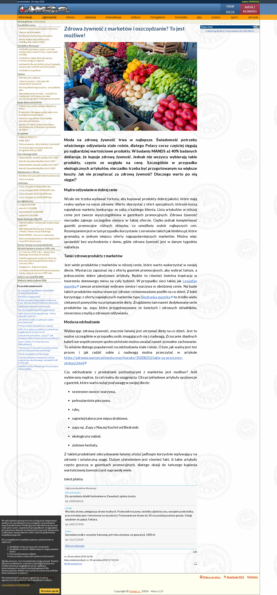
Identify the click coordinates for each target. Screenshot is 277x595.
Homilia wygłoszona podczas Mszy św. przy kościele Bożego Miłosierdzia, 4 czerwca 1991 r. (38, 261)
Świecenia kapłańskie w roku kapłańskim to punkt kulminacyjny (39, 239)
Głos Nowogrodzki (27, 154)
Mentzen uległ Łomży (29, 296)
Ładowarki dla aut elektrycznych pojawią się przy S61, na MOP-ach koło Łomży (39, 65)
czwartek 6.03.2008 (28, 215)
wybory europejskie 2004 (30, 276)
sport (234, 17)
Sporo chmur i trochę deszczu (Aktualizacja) (33, 342)
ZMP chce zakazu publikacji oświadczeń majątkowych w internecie (38, 330)
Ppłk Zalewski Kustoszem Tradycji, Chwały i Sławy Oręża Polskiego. (36, 230)
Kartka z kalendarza (250, 9)
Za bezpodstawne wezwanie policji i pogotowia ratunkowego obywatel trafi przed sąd (38, 360)
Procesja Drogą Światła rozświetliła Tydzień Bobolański (36, 291)
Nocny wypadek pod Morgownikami (36, 310)
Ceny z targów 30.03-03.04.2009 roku (37, 190)
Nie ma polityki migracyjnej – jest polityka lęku (39, 88)
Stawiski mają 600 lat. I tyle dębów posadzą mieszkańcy (35, 119)
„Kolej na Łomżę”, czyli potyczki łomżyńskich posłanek (34, 82)
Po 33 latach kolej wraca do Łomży (35, 36)
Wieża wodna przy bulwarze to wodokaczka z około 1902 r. (34, 40)
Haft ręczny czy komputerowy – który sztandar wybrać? (37, 314)
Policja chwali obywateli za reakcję (35, 325)
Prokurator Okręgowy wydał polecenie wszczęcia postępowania (38, 113)
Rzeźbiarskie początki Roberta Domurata (39, 175)
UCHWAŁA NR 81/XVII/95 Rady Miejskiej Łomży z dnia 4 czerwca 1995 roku (39, 271)
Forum (230, 6)
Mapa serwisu (210, 577)
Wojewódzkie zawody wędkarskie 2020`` (39, 157)
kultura (135, 17)
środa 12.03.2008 (27, 204)
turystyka (181, 17)
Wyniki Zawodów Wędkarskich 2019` (37, 161)
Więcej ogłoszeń (74, 545)
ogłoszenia (49, 17)
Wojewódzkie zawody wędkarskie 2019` (39, 164)
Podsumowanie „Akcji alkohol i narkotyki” (39, 144)
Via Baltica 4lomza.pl (28, 45)
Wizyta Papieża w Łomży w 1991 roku (36, 248)
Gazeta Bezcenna (27, 25)
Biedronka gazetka (155, 297)
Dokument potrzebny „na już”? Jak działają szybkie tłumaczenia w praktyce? (39, 336)
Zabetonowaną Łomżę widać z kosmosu (38, 28)
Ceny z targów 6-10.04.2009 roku (35, 186)
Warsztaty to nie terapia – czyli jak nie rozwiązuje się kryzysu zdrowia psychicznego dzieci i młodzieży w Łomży (39, 96)
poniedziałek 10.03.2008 (31, 211)
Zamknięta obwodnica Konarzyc (34, 306)
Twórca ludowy (26, 179)
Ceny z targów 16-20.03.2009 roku (35, 197)
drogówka (23, 133)
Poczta (230, 12)
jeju (199, 17)
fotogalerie (157, 17)
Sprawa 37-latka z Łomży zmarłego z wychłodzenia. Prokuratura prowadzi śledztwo (37, 127)
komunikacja (113, 17)
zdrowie (253, 17)
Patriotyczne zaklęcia (29, 77)
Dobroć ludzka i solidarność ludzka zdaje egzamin (39, 223)
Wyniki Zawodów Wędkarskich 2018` (37, 168)
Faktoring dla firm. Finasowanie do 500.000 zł (230, 31)
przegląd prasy (25, 201)
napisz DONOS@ (250, 1)
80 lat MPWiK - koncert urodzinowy (36, 235)
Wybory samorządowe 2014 (32, 280)
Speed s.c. (135, 591)
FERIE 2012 (24, 140)
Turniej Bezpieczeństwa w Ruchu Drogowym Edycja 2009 (36, 149)
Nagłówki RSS (234, 577)
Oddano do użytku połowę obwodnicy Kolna (37, 107)
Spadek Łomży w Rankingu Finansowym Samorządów (38, 367)
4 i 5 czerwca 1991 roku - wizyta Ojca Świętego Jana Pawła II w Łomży (37, 253)
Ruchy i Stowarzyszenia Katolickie (35, 245)
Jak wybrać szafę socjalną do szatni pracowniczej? (36, 320)
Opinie (21, 74)
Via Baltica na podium (30, 70)
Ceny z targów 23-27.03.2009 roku (35, 193)
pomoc (216, 17)
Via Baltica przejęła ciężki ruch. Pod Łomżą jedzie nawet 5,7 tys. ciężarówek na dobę (38, 52)
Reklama (252, 577)
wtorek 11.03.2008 (28, 208)
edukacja (90, 17)
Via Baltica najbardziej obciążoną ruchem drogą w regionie (35, 59)
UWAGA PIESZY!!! (28, 137)
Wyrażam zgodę (49, 590)
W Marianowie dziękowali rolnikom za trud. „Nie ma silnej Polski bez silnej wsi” (38, 301)
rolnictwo (23, 183)
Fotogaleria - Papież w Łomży (33, 267)
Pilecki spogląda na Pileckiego (33, 354)
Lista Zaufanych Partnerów (16, 584)
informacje (25, 17)
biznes (70, 17)
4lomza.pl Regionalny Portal (36, 579)
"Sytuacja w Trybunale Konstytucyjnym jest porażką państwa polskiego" (38, 349)
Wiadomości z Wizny (28, 172)
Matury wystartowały (29, 32)
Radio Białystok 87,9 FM (30, 102)
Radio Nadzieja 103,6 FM (30, 219)
